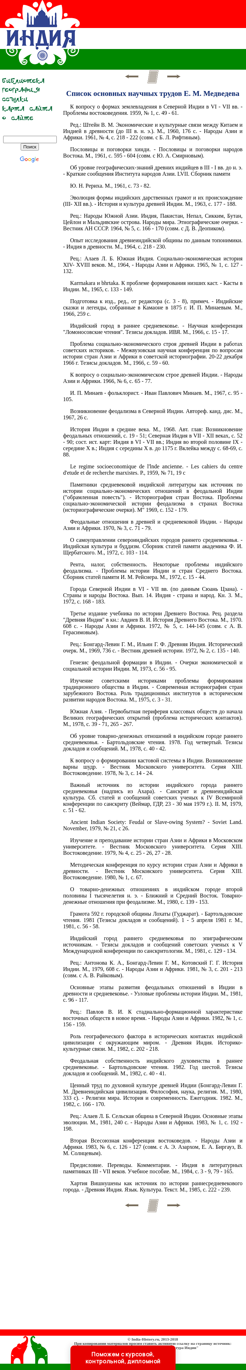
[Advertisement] (30, 281)
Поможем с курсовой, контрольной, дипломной (123, 1357)
